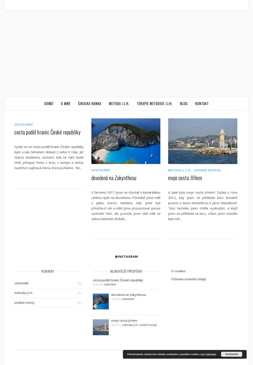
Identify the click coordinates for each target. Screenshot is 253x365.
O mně (65, 103)
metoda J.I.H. (180, 170)
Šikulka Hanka (89, 103)
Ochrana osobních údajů (188, 279)
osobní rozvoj (207, 170)
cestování (23, 124)
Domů (48, 103)
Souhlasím (231, 354)
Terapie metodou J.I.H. (154, 103)
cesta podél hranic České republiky (47, 132)
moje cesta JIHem (185, 178)
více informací (208, 354)
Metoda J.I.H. (119, 103)
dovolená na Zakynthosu (113, 178)
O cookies (178, 271)
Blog (184, 103)
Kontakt (202, 103)
